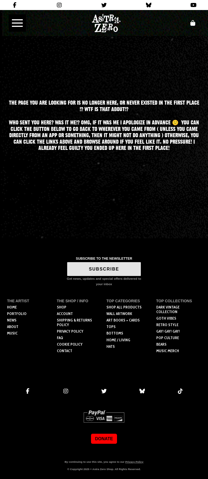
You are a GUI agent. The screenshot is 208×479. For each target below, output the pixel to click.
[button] (17, 23)
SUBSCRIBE (104, 269)
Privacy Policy (134, 461)
